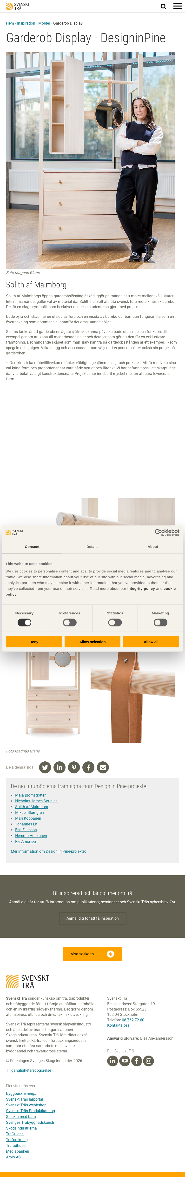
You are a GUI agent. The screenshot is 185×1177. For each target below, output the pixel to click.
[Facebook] (137, 1061)
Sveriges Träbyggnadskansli (30, 1122)
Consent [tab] (32, 546)
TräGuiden (15, 1134)
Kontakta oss (118, 1025)
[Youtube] (124, 1061)
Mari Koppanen (28, 818)
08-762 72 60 (133, 1020)
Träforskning (17, 1139)
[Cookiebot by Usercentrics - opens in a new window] (158, 532)
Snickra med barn (21, 1116)
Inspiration (26, 23)
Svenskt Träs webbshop (26, 1105)
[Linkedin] (112, 1061)
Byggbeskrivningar (22, 1093)
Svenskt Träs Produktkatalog (30, 1111)
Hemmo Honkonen (31, 835)
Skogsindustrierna (21, 1128)
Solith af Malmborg (31, 807)
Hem (10, 23)
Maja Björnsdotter (30, 795)
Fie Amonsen (26, 841)
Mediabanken (17, 1151)
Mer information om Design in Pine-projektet (48, 851)
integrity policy (141, 588)
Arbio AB (13, 1157)
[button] (178, 6)
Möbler (44, 23)
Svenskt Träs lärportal (24, 1099)
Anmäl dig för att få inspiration (92, 918)
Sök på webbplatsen (166, 6)
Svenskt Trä (18, 6)
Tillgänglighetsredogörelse (28, 1070)
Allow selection (92, 642)
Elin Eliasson (26, 830)
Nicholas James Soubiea (36, 801)
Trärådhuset (16, 1145)
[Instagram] (148, 1061)
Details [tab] (92, 546)
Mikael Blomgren (29, 812)
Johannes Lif (26, 824)
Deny (33, 642)
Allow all (151, 642)
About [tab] (153, 546)
